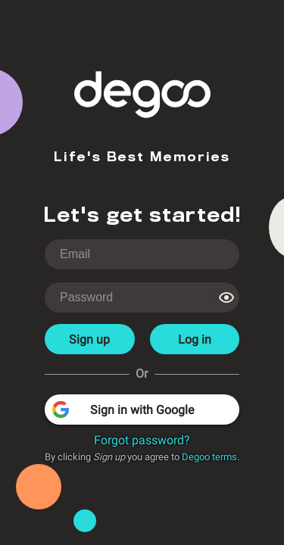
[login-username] (142, 254)
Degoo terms (209, 456)
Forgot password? (142, 440)
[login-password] (129, 297)
